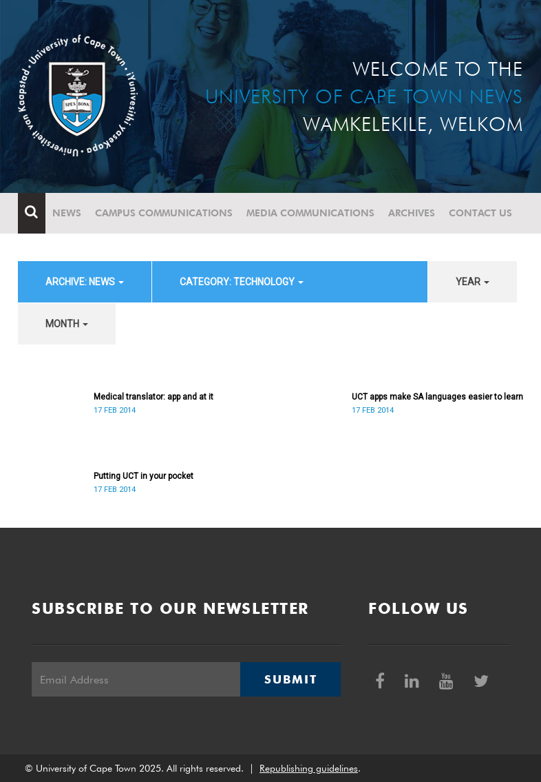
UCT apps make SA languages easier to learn (437, 397)
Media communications (310, 212)
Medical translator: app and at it (153, 397)
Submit (290, 679)
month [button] (66, 323)
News (66, 212)
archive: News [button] (84, 281)
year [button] (472, 281)
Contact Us (480, 212)
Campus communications (164, 212)
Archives (411, 212)
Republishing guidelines (308, 768)
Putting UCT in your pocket (143, 476)
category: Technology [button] (242, 281)
